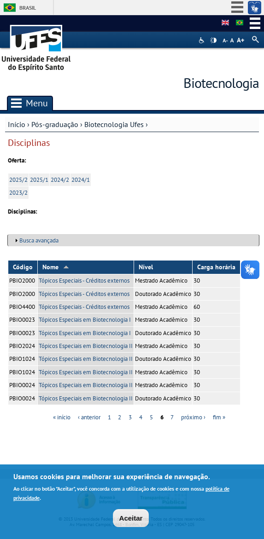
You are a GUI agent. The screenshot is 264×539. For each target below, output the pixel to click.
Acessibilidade (202, 40)
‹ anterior (89, 417)
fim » (219, 417)
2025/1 (39, 180)
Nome (55, 267)
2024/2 (60, 180)
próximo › (193, 417)
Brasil (27, 7)
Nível (146, 267)
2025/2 (18, 180)
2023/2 (18, 193)
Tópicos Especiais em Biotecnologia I (85, 320)
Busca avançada (39, 240)
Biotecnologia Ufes (114, 124)
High (213, 40)
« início (61, 417)
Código (23, 267)
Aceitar (131, 520)
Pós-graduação (54, 124)
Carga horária (216, 267)
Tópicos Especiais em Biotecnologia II (86, 346)
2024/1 (80, 180)
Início (16, 124)
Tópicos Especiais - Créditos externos (84, 280)
